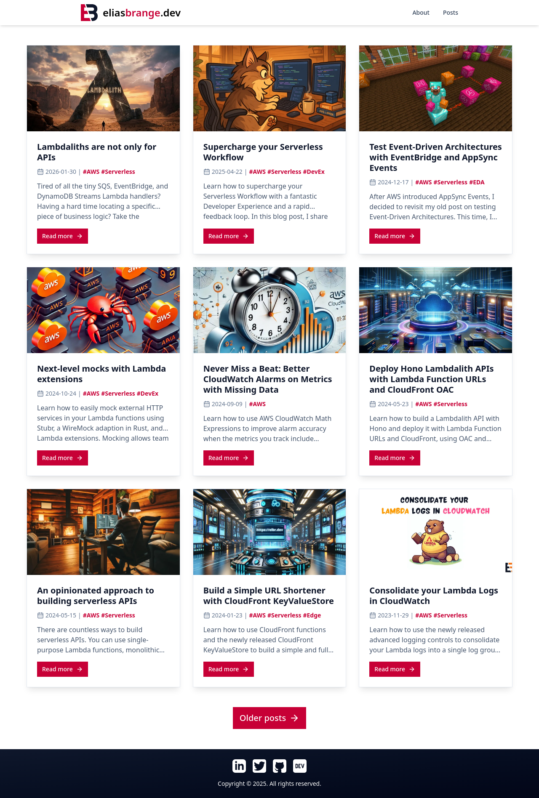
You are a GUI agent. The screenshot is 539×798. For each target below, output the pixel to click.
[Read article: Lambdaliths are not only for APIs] (103, 154)
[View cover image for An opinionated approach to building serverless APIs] (103, 532)
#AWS (91, 172)
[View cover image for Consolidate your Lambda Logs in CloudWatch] (435, 532)
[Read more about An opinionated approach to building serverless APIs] (62, 668)
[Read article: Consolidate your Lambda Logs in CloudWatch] (435, 598)
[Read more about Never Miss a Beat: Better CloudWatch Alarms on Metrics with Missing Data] (228, 457)
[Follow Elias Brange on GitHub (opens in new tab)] (279, 766)
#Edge (312, 615)
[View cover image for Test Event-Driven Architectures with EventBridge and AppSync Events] (435, 88)
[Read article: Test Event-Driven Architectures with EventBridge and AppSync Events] (435, 159)
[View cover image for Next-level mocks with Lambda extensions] (103, 310)
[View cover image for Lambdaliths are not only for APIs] (103, 88)
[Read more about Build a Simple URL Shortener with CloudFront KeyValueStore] (228, 668)
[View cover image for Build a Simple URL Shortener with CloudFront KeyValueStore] (269, 532)
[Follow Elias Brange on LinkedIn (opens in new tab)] (239, 766)
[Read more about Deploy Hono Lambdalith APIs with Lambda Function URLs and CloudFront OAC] (394, 457)
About (421, 12)
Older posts (269, 718)
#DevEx (313, 172)
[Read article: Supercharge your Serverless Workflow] (269, 154)
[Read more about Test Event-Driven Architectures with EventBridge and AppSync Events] (394, 235)
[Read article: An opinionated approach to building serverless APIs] (103, 598)
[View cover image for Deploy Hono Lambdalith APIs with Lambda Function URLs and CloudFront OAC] (435, 310)
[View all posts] (269, 718)
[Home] (131, 12)
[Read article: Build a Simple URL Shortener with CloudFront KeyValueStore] (269, 598)
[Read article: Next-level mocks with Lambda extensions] (103, 376)
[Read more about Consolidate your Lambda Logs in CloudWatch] (394, 668)
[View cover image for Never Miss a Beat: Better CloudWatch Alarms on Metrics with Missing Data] (269, 310)
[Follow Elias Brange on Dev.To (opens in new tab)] (300, 766)
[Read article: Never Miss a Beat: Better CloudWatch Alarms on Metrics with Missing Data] (269, 381)
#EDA (477, 182)
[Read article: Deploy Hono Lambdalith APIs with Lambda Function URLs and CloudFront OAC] (435, 381)
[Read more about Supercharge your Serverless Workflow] (228, 235)
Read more (62, 236)
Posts (450, 12)
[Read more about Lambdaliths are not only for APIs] (62, 235)
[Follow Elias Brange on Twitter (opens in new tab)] (259, 766)
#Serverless (118, 172)
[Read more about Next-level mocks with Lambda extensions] (62, 457)
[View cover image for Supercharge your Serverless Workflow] (269, 88)
